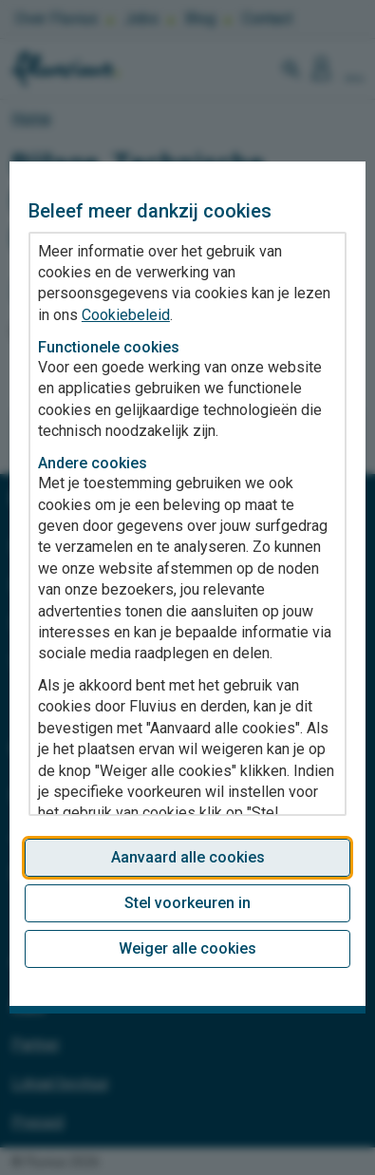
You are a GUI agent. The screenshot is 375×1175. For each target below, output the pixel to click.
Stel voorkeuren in (187, 903)
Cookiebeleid (126, 315)
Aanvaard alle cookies (188, 857)
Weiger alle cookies (187, 948)
